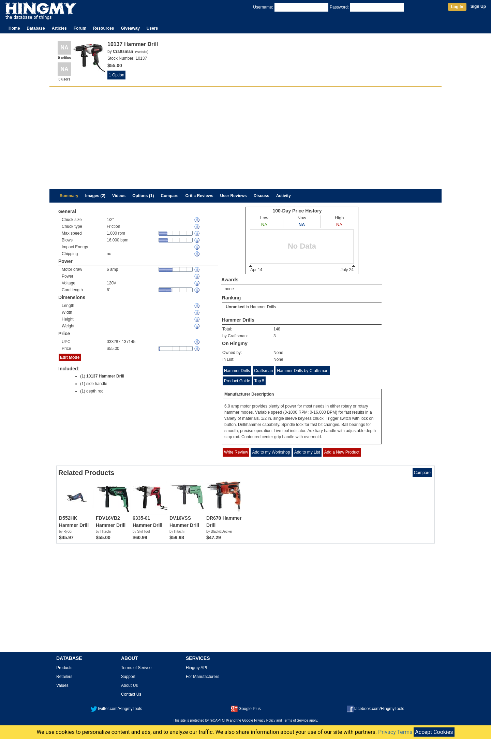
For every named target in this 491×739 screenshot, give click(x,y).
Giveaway (130, 28)
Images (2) (95, 195)
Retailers (64, 676)
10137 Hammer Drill (105, 376)
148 (276, 329)
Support (128, 676)
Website (141, 52)
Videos (118, 195)
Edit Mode (69, 357)
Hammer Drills (263, 307)
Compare (170, 195)
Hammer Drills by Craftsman (302, 370)
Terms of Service (295, 720)
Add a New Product (341, 452)
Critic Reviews (199, 195)
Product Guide (237, 381)
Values (62, 685)
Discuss (261, 195)
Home (14, 28)
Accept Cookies (434, 732)
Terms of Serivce (136, 667)
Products (64, 667)
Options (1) (143, 195)
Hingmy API (196, 667)
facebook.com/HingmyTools (375, 708)
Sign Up (478, 6)
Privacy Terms (395, 732)
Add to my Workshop (271, 452)
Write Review (236, 452)
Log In (457, 6)
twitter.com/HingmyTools (116, 708)
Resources (103, 28)
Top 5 (259, 381)
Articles (59, 28)
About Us (129, 685)
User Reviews (233, 195)
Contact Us (131, 694)
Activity (283, 195)
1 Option (116, 75)
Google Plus (246, 708)
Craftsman (263, 370)
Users (152, 28)
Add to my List (307, 452)
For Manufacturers (202, 676)
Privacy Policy (264, 720)
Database (36, 28)
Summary (69, 195)
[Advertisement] (245, 138)
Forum (80, 28)
